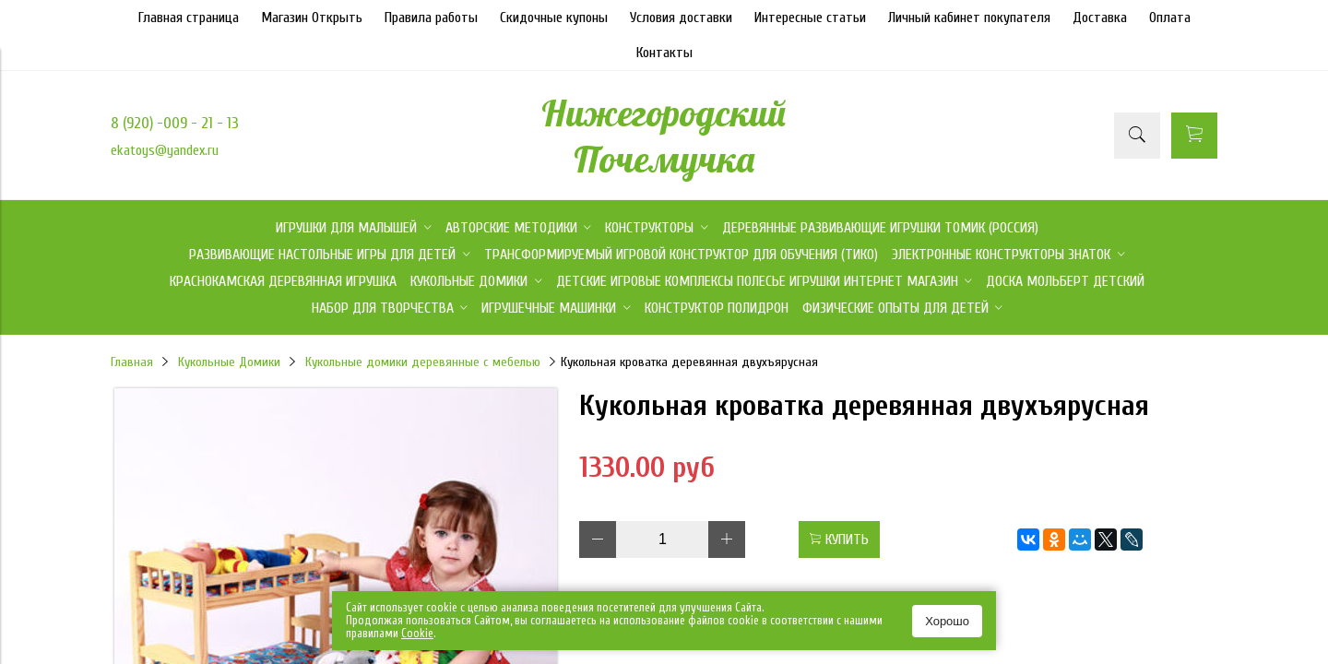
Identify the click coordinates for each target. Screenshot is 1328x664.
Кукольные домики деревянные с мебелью (422, 362)
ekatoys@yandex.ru (165, 150)
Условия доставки (681, 17)
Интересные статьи (810, 17)
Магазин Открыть (311, 17)
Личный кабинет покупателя (969, 17)
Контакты (664, 52)
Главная (132, 362)
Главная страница (188, 17)
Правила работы (431, 17)
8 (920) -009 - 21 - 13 (175, 123)
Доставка (1100, 17)
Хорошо (947, 621)
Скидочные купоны (554, 17)
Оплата (1170, 17)
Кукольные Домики (229, 362)
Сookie (417, 633)
